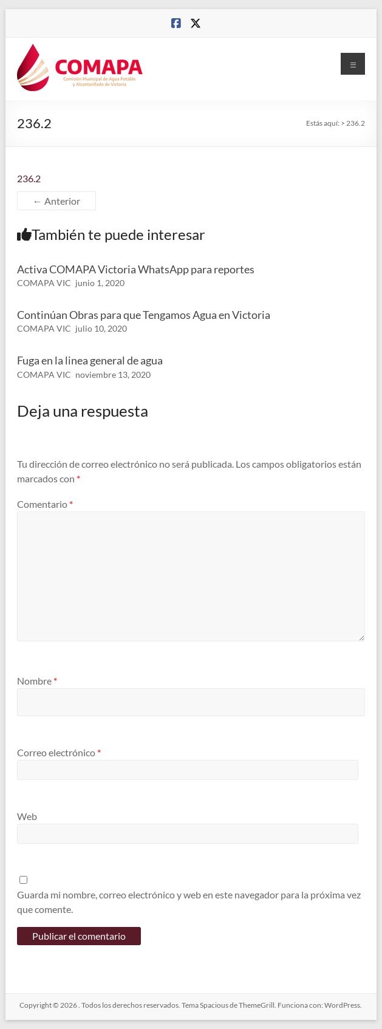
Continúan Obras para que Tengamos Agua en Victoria (143, 314)
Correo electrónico (59, 752)
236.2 (29, 178)
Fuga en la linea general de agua (90, 360)
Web (27, 816)
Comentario (45, 504)
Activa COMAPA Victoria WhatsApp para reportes (135, 269)
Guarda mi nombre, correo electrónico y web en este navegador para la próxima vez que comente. (189, 902)
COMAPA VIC (44, 283)
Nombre (37, 680)
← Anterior (56, 201)
